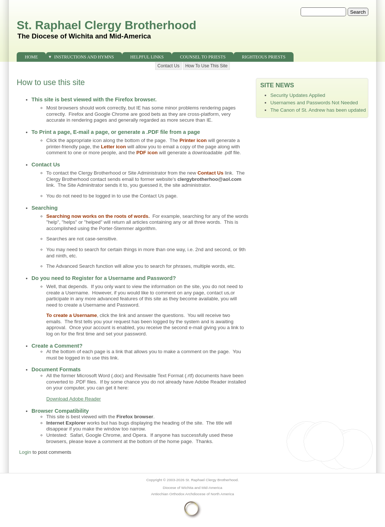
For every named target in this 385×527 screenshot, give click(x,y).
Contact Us (168, 65)
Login (25, 452)
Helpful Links (147, 57)
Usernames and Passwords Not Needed (314, 102)
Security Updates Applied (297, 95)
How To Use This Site (206, 65)
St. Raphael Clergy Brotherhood (106, 25)
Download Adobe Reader (73, 399)
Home (31, 57)
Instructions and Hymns (84, 57)
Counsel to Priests (202, 57)
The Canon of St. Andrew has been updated (318, 110)
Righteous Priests (263, 57)
